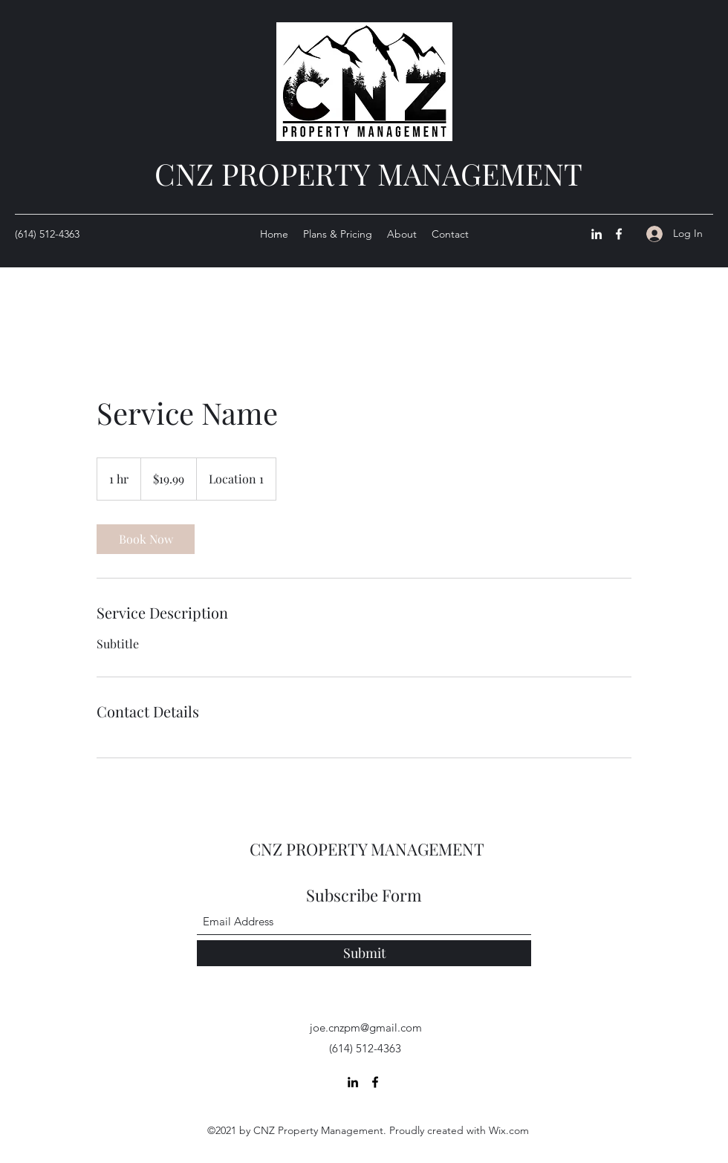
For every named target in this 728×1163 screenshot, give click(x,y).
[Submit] (364, 953)
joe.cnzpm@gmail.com (366, 1027)
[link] (146, 539)
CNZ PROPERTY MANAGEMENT (368, 173)
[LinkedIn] (596, 234)
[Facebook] (618, 234)
